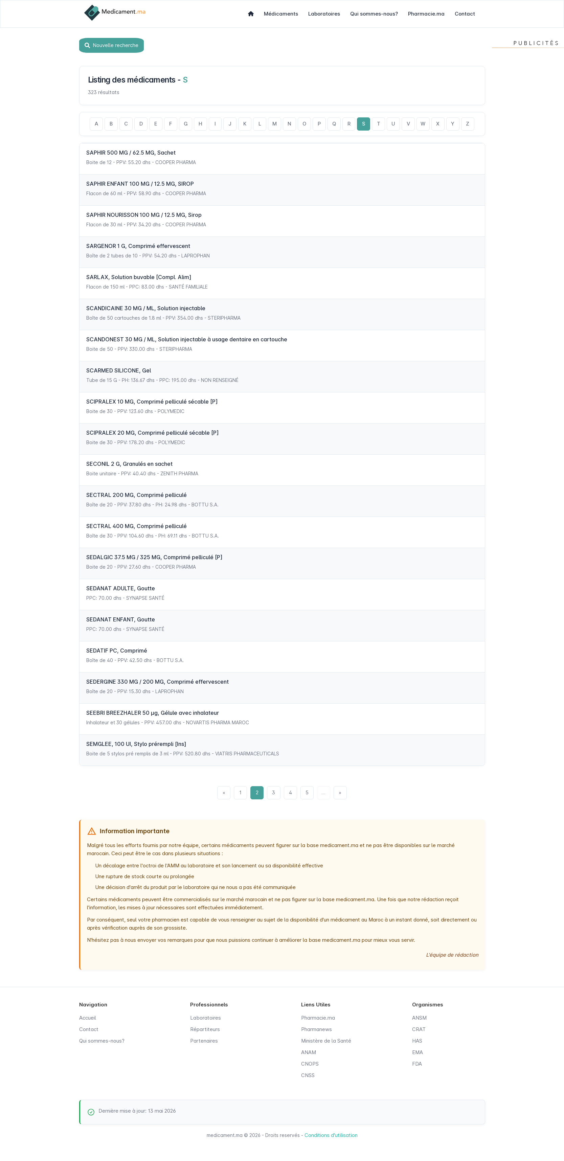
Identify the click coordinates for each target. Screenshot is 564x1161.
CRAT (419, 1030)
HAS (417, 1042)
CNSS (308, 1076)
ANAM (308, 1053)
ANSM (419, 1019)
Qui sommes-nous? (374, 13)
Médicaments (281, 13)
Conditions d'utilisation (331, 1136)
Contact (465, 13)
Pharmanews (316, 1030)
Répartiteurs (205, 1030)
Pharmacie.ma (426, 13)
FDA (417, 1065)
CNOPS (310, 1065)
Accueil (87, 1019)
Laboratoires (324, 13)
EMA (417, 1053)
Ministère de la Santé (326, 1042)
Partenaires (204, 1042)
